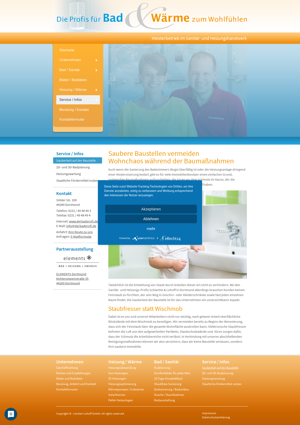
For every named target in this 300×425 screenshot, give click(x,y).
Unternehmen (69, 361)
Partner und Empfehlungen (73, 373)
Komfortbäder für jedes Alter (172, 373)
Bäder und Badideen (69, 378)
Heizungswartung (68, 174)
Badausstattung (164, 400)
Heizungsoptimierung (122, 384)
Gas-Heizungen (118, 373)
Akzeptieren (151, 209)
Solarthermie (116, 395)
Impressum (209, 413)
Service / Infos (69, 153)
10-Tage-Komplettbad (168, 378)
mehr (151, 228)
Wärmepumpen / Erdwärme (126, 389)
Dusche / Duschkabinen (169, 395)
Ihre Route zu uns (80, 232)
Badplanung (162, 368)
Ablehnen (151, 219)
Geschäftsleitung (67, 368)
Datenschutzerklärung (216, 417)
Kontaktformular (67, 389)
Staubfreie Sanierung (167, 384)
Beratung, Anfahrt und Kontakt (76, 384)
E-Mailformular (81, 236)
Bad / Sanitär (166, 361)
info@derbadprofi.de (81, 226)
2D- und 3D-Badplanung (73, 167)
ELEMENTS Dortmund (71, 274)
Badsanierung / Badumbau (171, 389)
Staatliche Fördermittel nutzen (77, 180)
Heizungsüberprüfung (122, 368)
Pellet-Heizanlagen (120, 400)
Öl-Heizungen (117, 378)
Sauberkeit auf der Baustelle (76, 160)
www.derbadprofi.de (83, 221)
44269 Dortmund (68, 283)
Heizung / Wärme (125, 361)
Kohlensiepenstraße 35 (72, 278)
